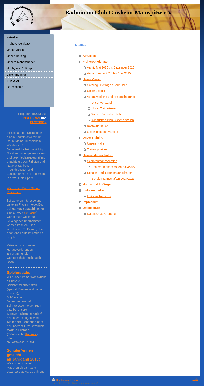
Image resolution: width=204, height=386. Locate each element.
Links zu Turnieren (99, 196)
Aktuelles (89, 55)
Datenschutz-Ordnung (101, 213)
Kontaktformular (97, 126)
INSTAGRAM (31, 118)
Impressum (90, 202)
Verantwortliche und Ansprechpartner (111, 96)
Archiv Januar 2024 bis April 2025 (109, 73)
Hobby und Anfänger (97, 184)
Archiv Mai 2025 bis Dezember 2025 (110, 67)
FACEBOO (37, 122)
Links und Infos (93, 190)
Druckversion (61, 380)
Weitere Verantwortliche (106, 114)
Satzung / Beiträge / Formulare (107, 85)
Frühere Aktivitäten (96, 61)
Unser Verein (92, 79)
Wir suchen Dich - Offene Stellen (112, 120)
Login (195, 379)
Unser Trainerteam (103, 108)
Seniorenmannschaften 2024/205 (113, 167)
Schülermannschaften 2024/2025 (112, 178)
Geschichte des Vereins (102, 131)
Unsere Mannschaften (98, 155)
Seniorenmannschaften (102, 161)
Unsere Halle (95, 143)
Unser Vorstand (101, 102)
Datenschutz (91, 208)
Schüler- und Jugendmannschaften (109, 172)
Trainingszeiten (97, 149)
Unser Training (93, 137)
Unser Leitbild (96, 91)
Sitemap (76, 380)
